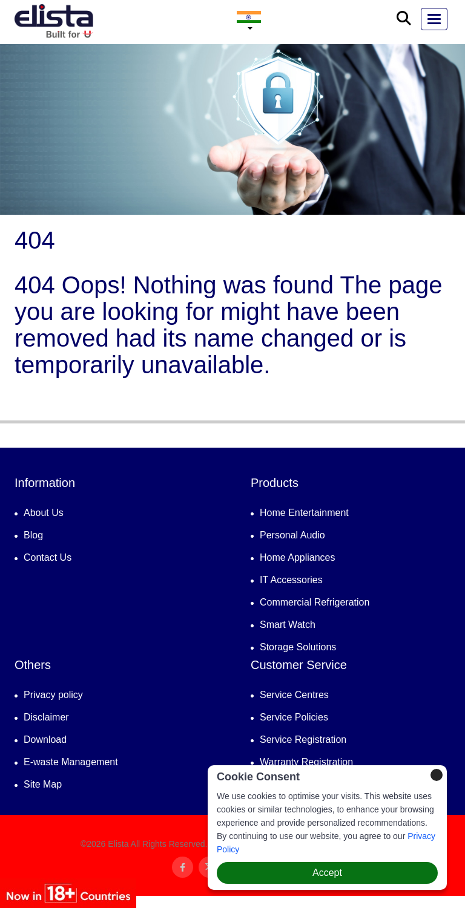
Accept (327, 872)
